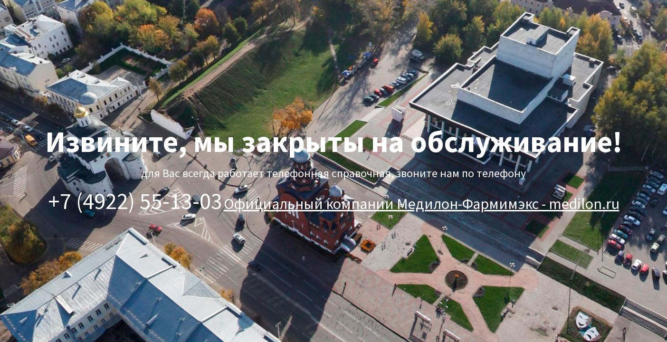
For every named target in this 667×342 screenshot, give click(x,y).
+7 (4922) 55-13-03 (135, 201)
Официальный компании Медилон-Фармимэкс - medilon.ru (421, 203)
